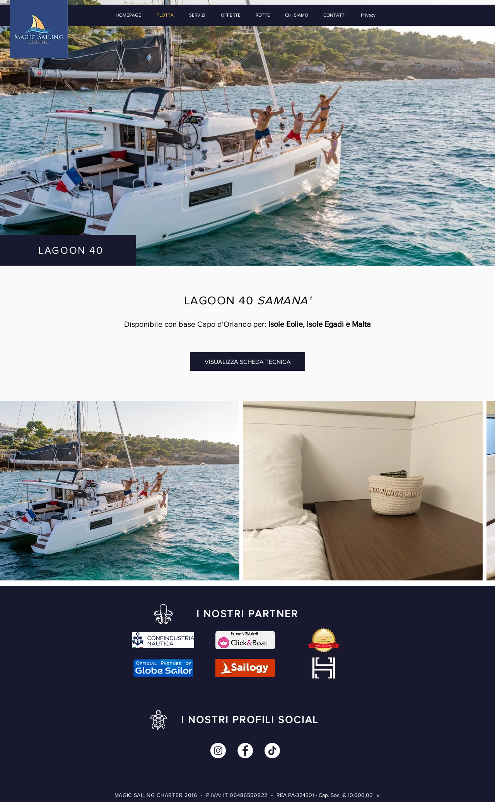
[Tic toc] (272, 750)
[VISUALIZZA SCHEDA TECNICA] (247, 361)
